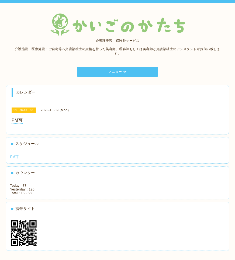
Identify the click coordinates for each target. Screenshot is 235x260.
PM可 (14, 157)
